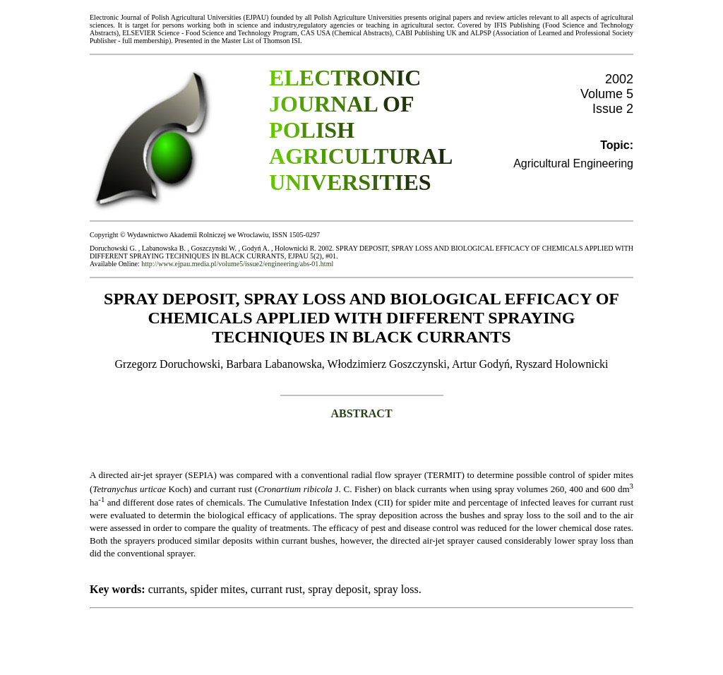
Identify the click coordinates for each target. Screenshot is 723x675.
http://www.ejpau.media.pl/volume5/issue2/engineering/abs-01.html (237, 264)
